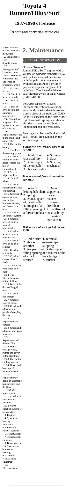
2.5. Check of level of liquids (11, 96)
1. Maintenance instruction (11, 52)
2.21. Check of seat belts (11, 251)
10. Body (9, 455)
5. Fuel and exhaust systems (11, 429)
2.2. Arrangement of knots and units (11, 69)
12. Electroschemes (10, 466)
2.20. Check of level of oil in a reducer (11, 243)
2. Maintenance (11, 56)
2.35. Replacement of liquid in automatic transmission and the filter (12, 380)
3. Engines (9, 415)
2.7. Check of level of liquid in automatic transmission (11, 111)
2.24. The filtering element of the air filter (11, 278)
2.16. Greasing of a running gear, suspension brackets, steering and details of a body (12, 201)
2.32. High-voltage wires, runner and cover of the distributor (11, 351)
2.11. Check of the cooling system (12, 152)
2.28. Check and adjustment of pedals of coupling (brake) (12, 311)
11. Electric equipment (9, 460)
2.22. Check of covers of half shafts (11, 259)
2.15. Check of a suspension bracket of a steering (12, 187)
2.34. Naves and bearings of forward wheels (12, 368)
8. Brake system (12, 443)
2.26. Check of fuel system (11, 295)
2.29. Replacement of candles (10, 321)
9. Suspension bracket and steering (11, 449)
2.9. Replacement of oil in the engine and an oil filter (12, 136)
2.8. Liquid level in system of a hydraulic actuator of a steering (12, 124)
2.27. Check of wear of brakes (11, 301)
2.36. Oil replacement (9, 392)
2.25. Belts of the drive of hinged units (12, 287)
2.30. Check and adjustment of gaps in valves (12, 330)
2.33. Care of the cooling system (12, 360)
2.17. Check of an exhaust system (12, 214)
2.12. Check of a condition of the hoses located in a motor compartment (12, 162)
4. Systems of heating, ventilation (10, 421)
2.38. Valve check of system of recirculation (12, 408)
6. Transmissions (12, 433)
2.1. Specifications (10, 61)
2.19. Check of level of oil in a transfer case (11, 234)
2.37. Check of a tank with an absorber (12, 399)
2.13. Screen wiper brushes (10, 174)
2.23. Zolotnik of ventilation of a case (12, 268)
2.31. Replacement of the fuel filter (10, 340)
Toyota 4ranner (10, 47)
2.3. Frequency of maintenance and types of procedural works (12, 80)
